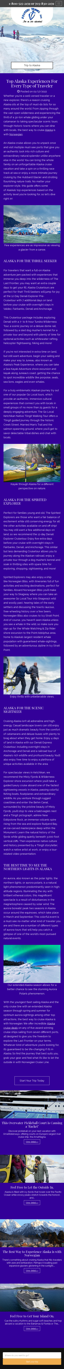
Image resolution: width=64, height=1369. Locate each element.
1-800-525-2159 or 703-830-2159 (31, 3)
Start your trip (32, 1362)
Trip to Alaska (32, 65)
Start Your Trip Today (32, 1080)
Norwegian (15, 134)
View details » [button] (32, 1142)
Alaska (49, 130)
